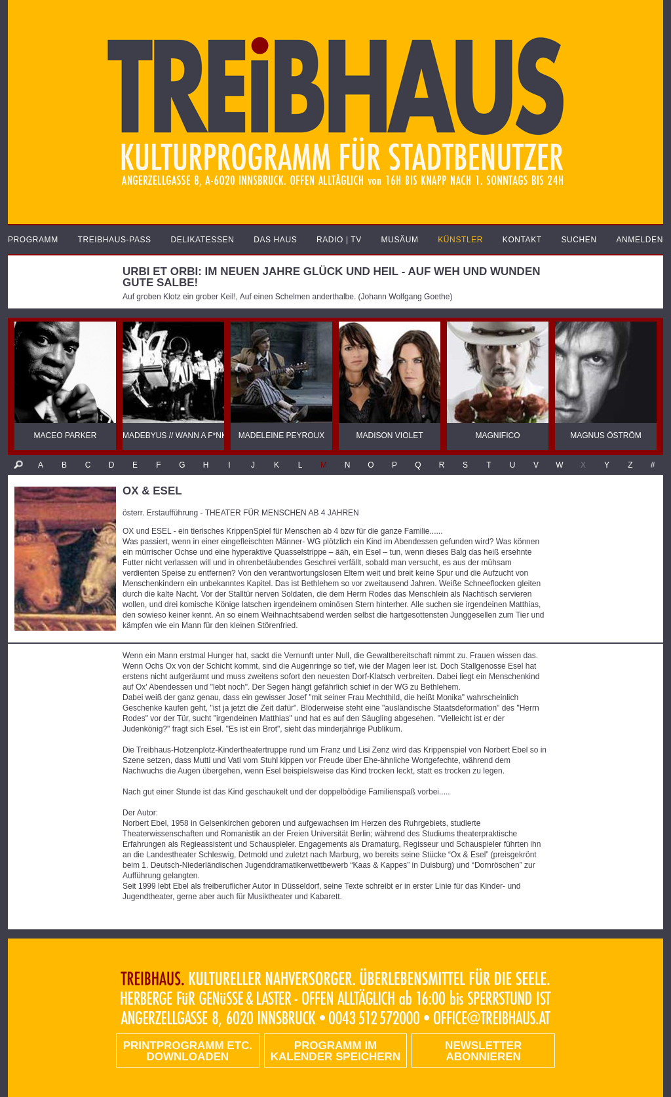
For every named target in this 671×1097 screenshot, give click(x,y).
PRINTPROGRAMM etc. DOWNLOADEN (187, 1051)
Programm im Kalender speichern (335, 1051)
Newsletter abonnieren (483, 1051)
